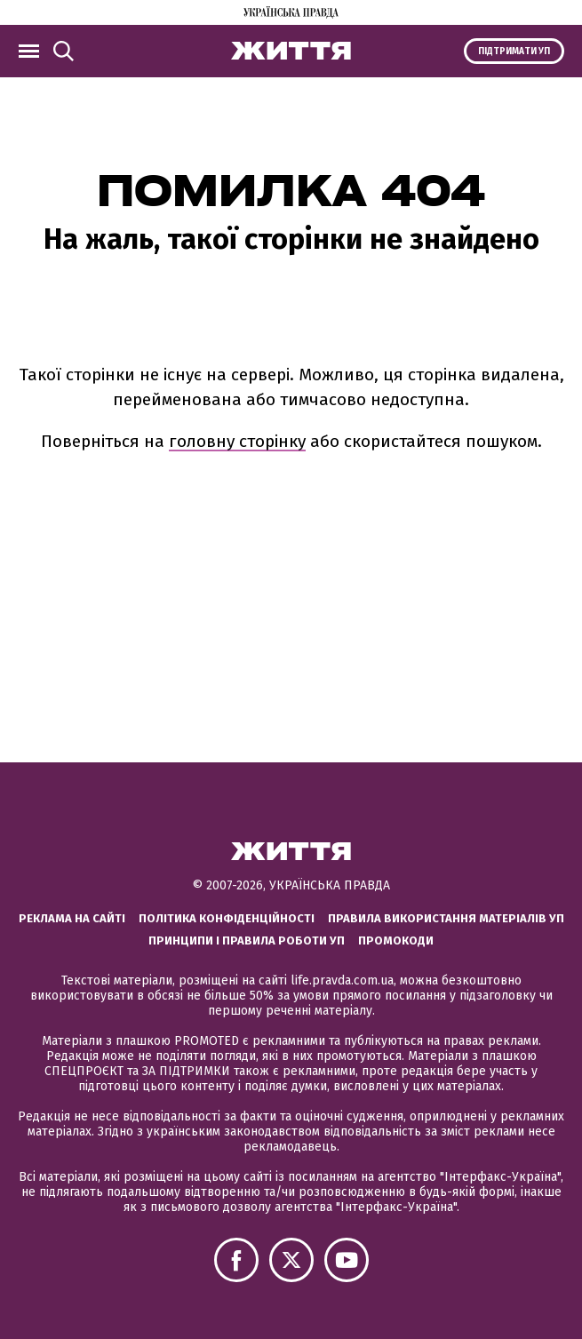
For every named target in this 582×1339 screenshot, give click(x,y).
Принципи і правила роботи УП (246, 940)
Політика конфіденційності (227, 918)
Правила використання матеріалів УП (446, 918)
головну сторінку (237, 441)
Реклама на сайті (72, 918)
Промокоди (396, 940)
